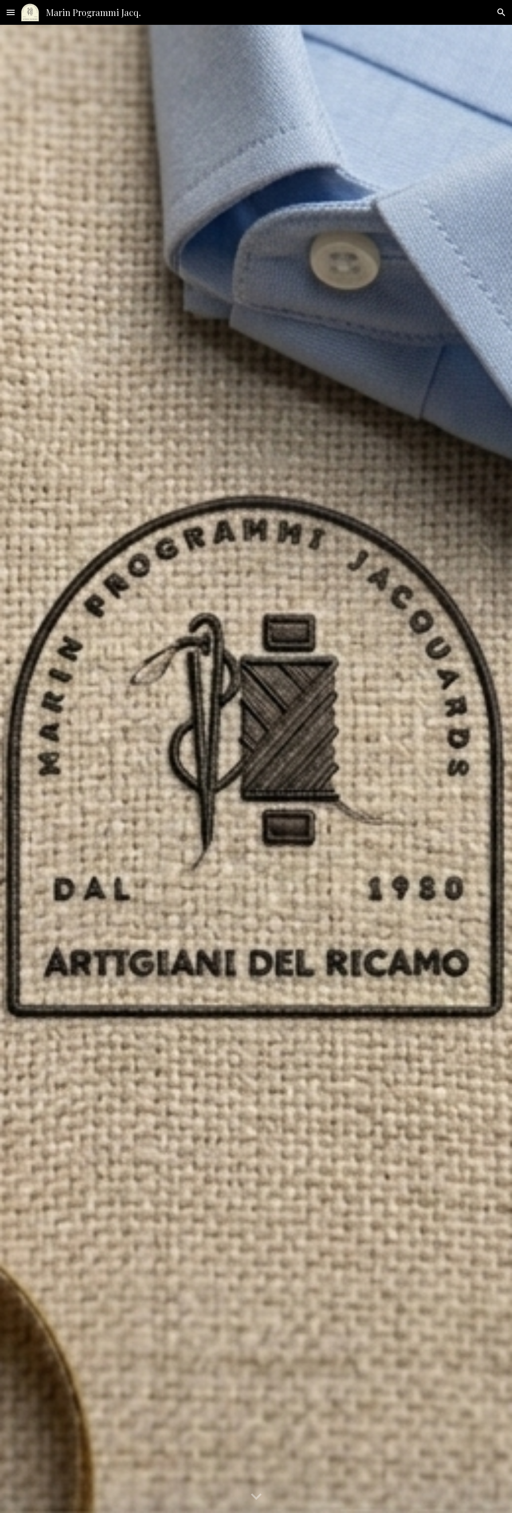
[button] (10, 12)
